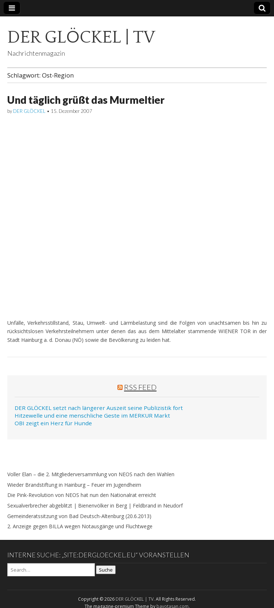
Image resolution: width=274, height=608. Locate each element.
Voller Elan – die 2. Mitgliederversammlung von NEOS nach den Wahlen (90, 474)
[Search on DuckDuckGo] (51, 569)
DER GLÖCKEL (29, 111)
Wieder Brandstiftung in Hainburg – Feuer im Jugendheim (74, 484)
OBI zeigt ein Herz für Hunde (53, 423)
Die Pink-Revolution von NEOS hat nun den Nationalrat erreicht (81, 494)
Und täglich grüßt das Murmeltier (86, 100)
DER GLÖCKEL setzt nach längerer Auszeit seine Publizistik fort (99, 407)
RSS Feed (140, 387)
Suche (106, 569)
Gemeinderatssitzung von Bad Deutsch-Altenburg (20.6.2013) (79, 516)
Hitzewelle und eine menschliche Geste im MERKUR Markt (92, 415)
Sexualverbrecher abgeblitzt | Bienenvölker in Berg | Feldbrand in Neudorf (95, 505)
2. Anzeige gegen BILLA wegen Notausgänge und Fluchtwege (80, 526)
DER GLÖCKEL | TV (81, 37)
